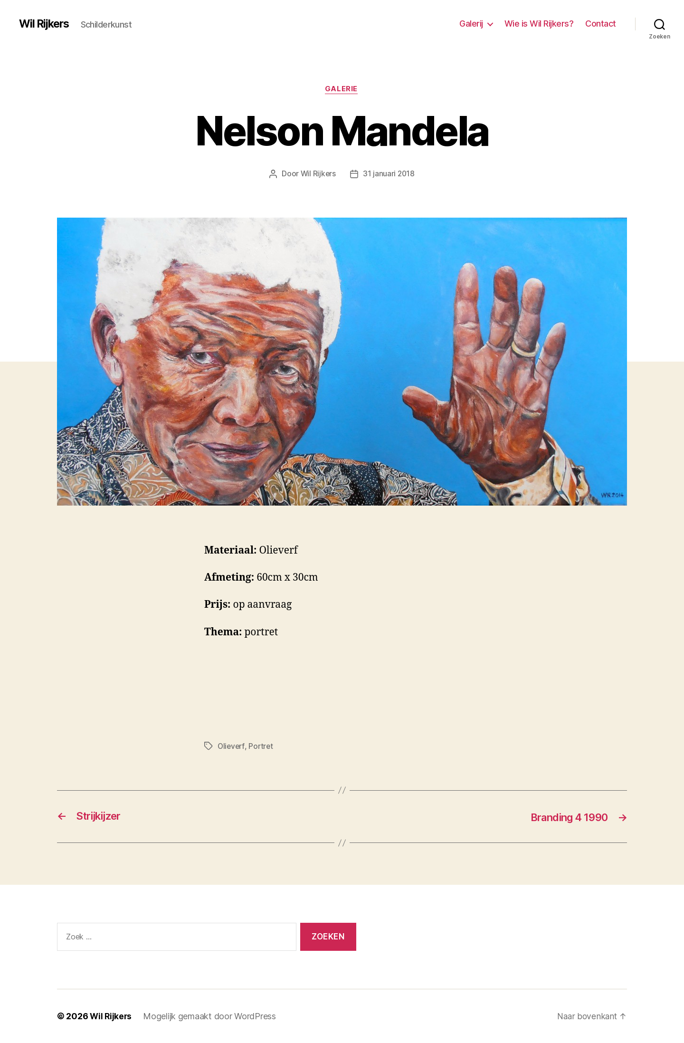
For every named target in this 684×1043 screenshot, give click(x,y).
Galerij (471, 24)
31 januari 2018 (389, 174)
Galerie (342, 90)
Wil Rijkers (46, 23)
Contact (600, 24)
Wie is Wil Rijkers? (539, 24)
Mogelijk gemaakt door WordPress (210, 1016)
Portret (262, 747)
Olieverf (232, 747)
